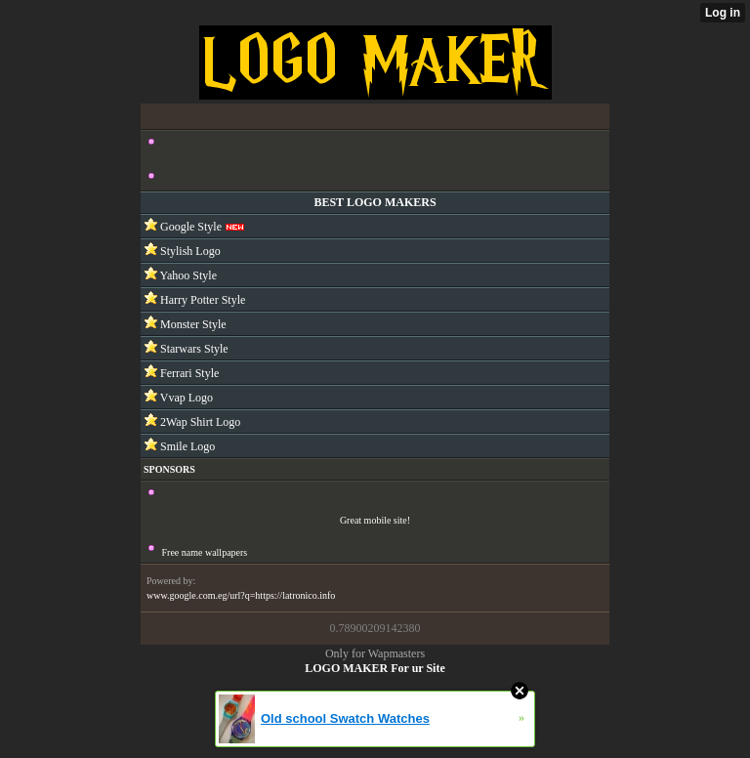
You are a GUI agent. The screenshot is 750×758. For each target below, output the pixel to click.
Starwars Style (193, 349)
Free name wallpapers (205, 552)
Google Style (189, 226)
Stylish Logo (189, 251)
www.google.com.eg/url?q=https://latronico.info (240, 595)
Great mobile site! (375, 520)
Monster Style (192, 324)
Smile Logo (186, 446)
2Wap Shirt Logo (198, 422)
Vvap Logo (185, 397)
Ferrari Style (188, 373)
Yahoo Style (187, 275)
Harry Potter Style (201, 300)
